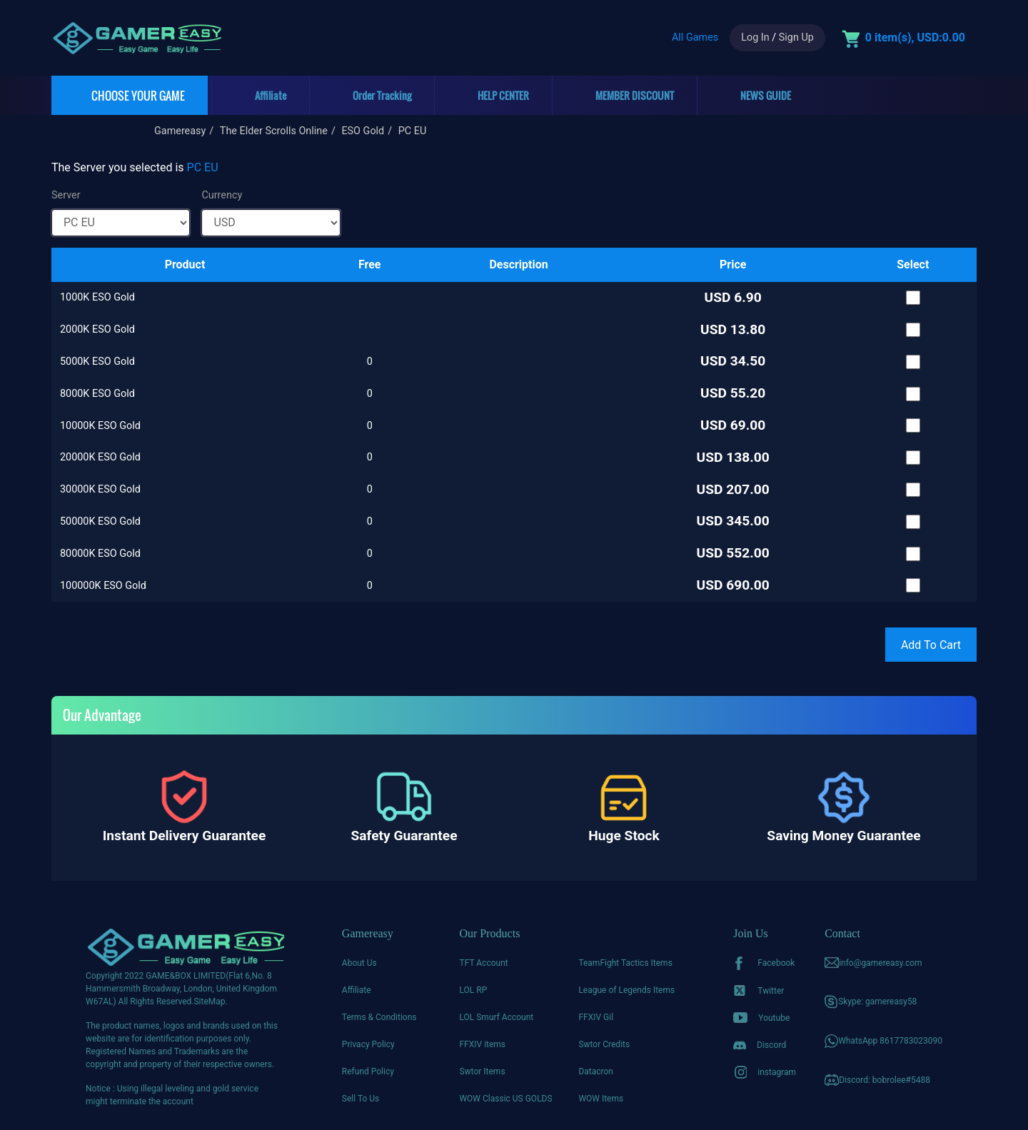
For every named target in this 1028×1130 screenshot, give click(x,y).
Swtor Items (482, 1071)
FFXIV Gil (595, 1017)
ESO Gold (362, 131)
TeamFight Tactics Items (625, 963)
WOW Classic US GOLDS (505, 1099)
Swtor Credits (604, 1044)
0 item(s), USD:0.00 (915, 37)
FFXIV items (482, 1044)
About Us (359, 963)
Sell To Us (360, 1099)
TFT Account (483, 963)
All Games (695, 37)
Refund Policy (368, 1071)
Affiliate (356, 990)
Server (66, 195)
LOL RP (473, 990)
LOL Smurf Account (496, 1017)
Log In (755, 37)
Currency (221, 195)
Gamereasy (180, 131)
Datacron (595, 1071)
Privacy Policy (368, 1044)
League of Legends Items (626, 990)
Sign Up (796, 37)
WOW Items (600, 1099)
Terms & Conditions (379, 1017)
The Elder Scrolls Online (274, 131)
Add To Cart (931, 645)
